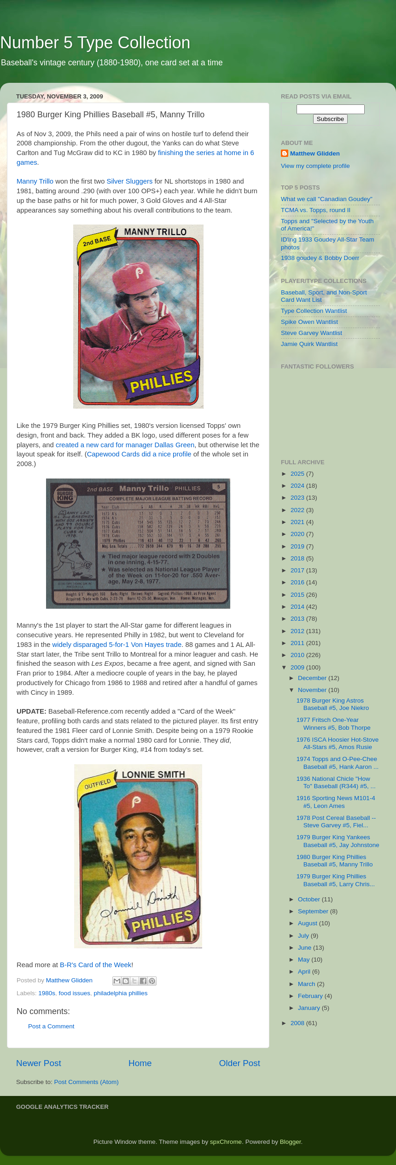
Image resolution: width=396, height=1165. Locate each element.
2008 (298, 1023)
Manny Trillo (35, 181)
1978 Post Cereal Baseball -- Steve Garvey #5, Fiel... (336, 821)
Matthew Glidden (315, 153)
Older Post (239, 1063)
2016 (298, 582)
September (314, 911)
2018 (298, 558)
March (307, 983)
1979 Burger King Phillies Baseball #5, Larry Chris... (336, 880)
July (304, 935)
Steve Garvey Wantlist (311, 332)
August (308, 923)
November (313, 689)
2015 (298, 594)
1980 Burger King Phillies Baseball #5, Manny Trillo (335, 861)
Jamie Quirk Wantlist (309, 343)
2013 (298, 618)
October (310, 899)
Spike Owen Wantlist (309, 321)
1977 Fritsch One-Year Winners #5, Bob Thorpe (334, 723)
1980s (46, 993)
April (305, 971)
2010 (298, 655)
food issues (74, 993)
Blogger (290, 1141)
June (305, 947)
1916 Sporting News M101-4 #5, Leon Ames (336, 802)
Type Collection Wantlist (314, 310)
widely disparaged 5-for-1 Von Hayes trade (117, 644)
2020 (298, 534)
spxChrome (226, 1141)
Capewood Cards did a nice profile (139, 454)
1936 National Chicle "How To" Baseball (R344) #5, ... (336, 782)
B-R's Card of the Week (95, 965)
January (310, 1007)
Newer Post (38, 1063)
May (304, 959)
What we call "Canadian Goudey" (327, 199)
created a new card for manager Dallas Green (125, 445)
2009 (298, 667)
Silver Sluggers (130, 181)
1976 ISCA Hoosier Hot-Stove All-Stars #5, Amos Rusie (338, 743)
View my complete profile (315, 165)
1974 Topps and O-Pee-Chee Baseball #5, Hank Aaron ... (338, 763)
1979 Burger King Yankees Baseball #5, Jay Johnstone (338, 841)
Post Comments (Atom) (86, 1081)
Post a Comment (51, 1026)
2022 (298, 510)
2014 (298, 606)
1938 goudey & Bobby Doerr (320, 257)
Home (139, 1063)
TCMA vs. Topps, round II (315, 210)
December (313, 678)
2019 (298, 546)
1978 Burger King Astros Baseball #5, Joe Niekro (333, 704)
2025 (298, 473)
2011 (298, 643)
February (311, 995)
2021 (298, 522)
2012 (298, 631)
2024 (298, 485)
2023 (298, 497)
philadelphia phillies (120, 993)
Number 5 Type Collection (95, 42)
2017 (298, 570)
